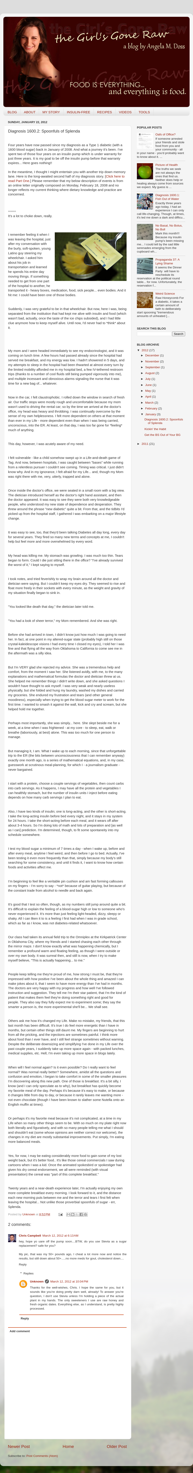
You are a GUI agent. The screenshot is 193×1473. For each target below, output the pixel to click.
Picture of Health (166, 165)
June (149, 385)
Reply (23, 1264)
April (148, 396)
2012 (145, 350)
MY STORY (51, 112)
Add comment (20, 1331)
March (149, 402)
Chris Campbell (30, 1235)
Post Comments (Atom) (42, 1456)
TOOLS (144, 112)
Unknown (29, 1214)
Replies (29, 1273)
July (148, 379)
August (150, 373)
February (151, 408)
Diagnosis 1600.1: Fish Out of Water (167, 196)
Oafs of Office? (165, 134)
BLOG (12, 112)
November (152, 361)
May (148, 390)
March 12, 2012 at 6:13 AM (60, 1235)
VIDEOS (125, 112)
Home (68, 1446)
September (153, 367)
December (152, 355)
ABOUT (29, 112)
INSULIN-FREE (78, 112)
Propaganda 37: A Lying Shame (167, 261)
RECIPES (104, 112)
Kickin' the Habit (155, 429)
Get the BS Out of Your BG (163, 435)
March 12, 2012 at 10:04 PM (69, 1281)
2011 (145, 443)
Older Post (117, 1446)
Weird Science (165, 293)
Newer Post (19, 1446)
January (151, 414)
